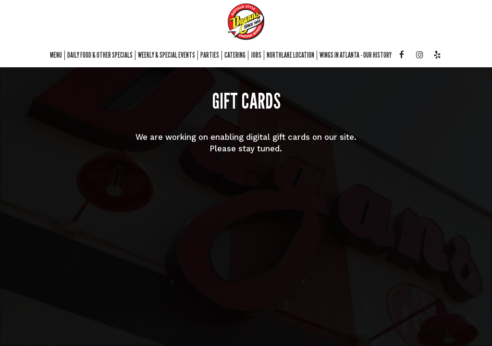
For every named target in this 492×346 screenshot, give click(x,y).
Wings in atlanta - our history (356, 55)
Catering (235, 55)
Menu (56, 55)
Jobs (256, 55)
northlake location (290, 55)
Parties (209, 55)
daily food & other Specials (100, 55)
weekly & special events (166, 55)
